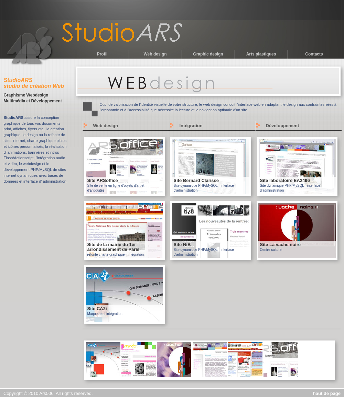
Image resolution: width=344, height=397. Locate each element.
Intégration (191, 125)
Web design (154, 54)
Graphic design (208, 54)
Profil (102, 54)
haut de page (327, 393)
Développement (282, 125)
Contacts (314, 54)
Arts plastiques (261, 54)
